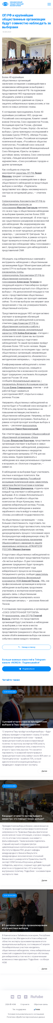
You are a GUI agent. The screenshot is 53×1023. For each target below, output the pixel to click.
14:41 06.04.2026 (10, 895)
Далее (44, 771)
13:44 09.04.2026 (10, 692)
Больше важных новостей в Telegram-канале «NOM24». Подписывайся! (24, 661)
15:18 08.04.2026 (10, 786)
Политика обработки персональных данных (26, 1017)
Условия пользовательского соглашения (26, 1014)
